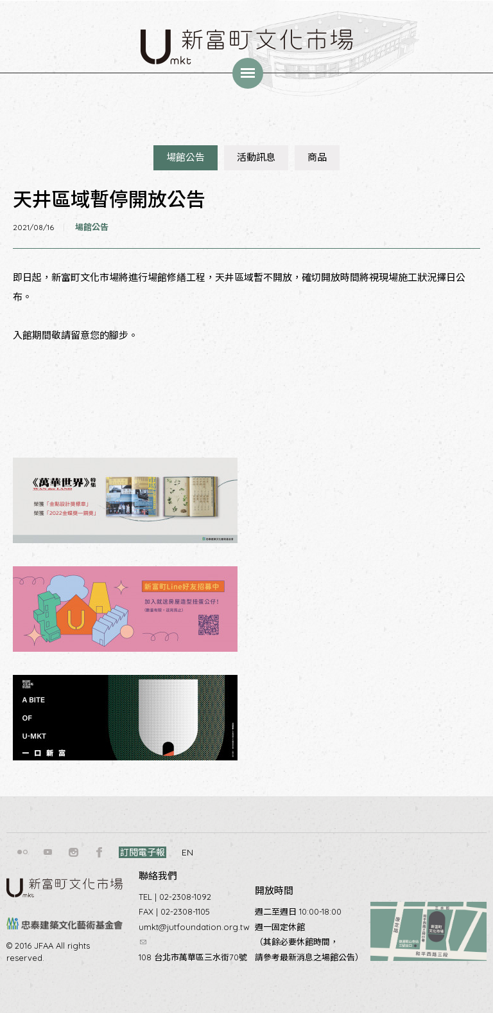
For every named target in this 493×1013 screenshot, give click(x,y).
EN (187, 852)
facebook (99, 852)
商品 (317, 157)
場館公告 (185, 157)
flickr (22, 852)
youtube (48, 852)
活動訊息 (256, 157)
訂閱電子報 (142, 852)
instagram (73, 852)
